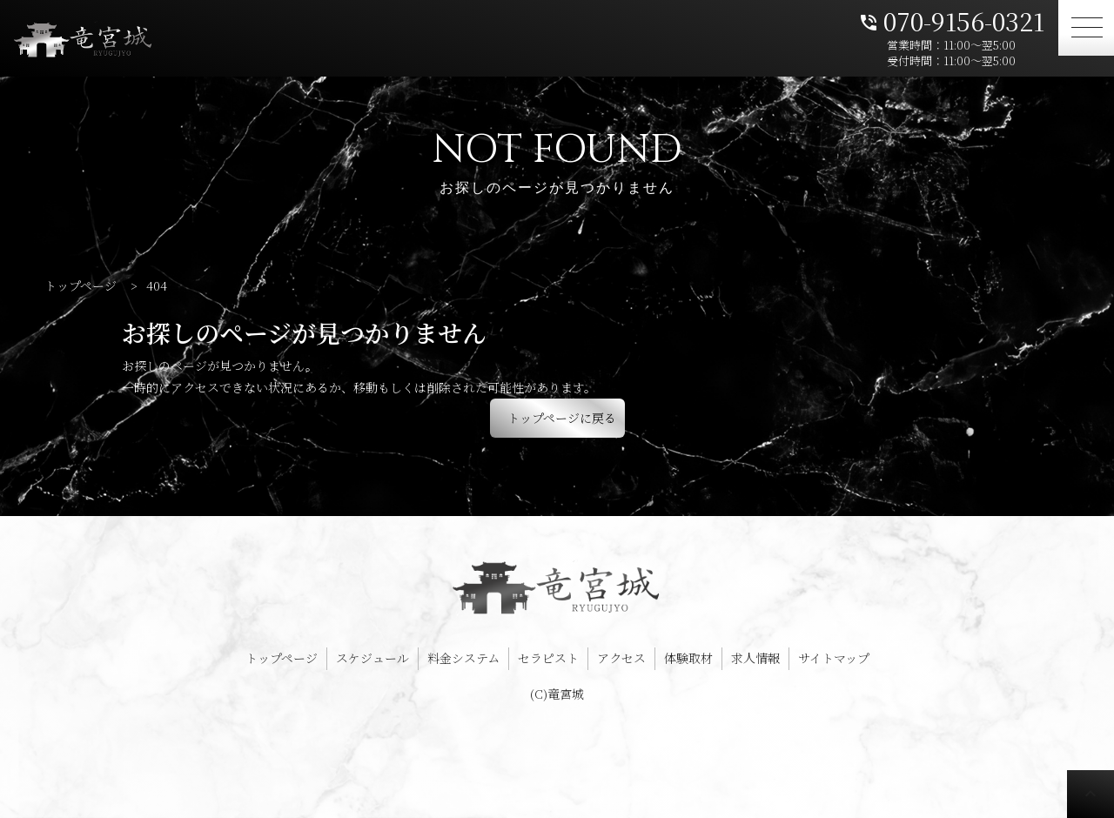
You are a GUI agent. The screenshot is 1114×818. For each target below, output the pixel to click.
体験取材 (688, 658)
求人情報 (755, 658)
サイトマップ (833, 658)
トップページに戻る (561, 417)
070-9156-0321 (951, 19)
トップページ (281, 658)
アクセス (621, 658)
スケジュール (372, 658)
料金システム (463, 658)
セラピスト (548, 658)
